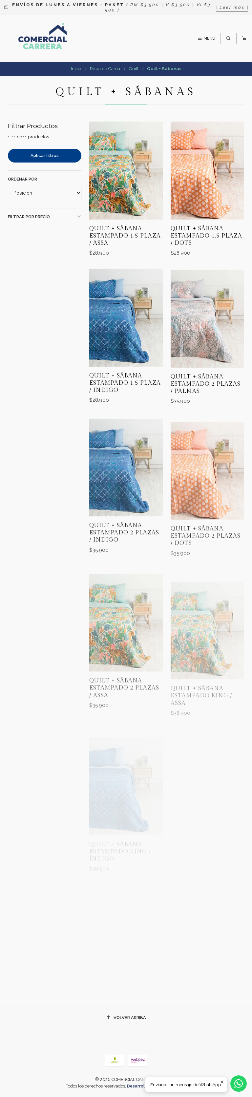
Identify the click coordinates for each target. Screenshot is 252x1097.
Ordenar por (22, 179)
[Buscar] (228, 38)
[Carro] (244, 38)
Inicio (76, 69)
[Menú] (206, 38)
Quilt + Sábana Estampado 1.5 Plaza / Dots (206, 235)
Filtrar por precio (44, 216)
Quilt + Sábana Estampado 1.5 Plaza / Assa (125, 235)
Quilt (133, 69)
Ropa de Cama (105, 69)
